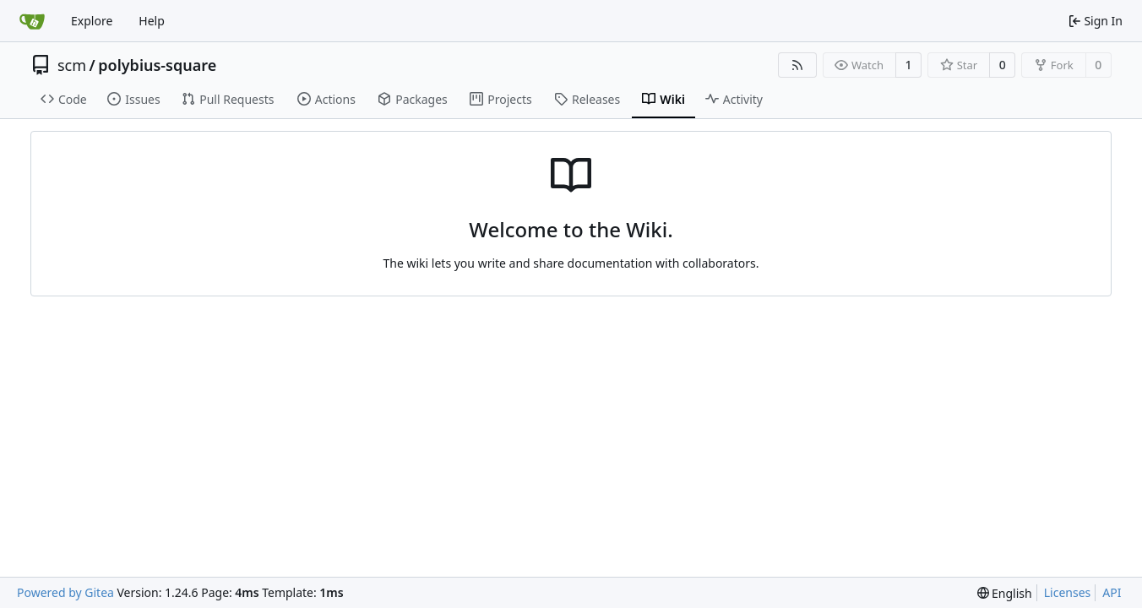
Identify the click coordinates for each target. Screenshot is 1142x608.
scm (71, 65)
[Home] (32, 21)
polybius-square (157, 65)
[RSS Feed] (797, 65)
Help (152, 21)
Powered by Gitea (65, 592)
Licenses (1067, 592)
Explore (91, 21)
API (1111, 592)
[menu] (1004, 593)
